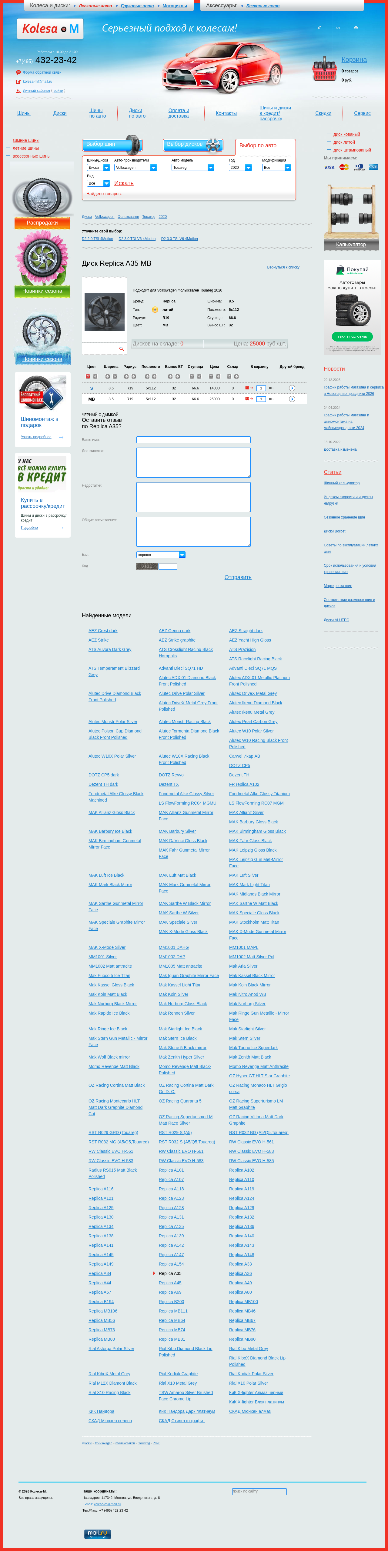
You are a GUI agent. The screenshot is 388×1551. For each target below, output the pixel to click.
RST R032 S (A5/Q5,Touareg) (187, 1141)
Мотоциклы (175, 5)
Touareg (148, 217)
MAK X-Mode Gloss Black (183, 931)
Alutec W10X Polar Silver (112, 756)
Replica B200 (171, 1301)
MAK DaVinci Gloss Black (183, 840)
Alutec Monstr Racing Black (185, 721)
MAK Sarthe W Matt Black (253, 903)
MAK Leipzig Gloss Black (252, 850)
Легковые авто (262, 5)
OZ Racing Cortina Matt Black (117, 1085)
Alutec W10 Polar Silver (251, 731)
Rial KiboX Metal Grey (109, 1373)
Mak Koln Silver (173, 994)
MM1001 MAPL (243, 947)
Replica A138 (101, 1235)
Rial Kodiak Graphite (178, 1373)
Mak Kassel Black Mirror (252, 975)
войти (58, 90)
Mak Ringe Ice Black (108, 1028)
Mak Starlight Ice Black (180, 1028)
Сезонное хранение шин (344, 517)
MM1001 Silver (103, 956)
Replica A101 (171, 1170)
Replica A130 (101, 1217)
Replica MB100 (243, 1301)
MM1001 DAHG (174, 947)
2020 (163, 217)
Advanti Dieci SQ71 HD (181, 668)
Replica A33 (240, 1264)
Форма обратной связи (42, 72)
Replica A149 (101, 1264)
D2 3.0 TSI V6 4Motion (179, 239)
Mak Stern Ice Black (178, 1038)
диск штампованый (352, 150)
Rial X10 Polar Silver (248, 1383)
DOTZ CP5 (239, 765)
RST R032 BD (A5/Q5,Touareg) (259, 1132)
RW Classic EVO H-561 (251, 1141)
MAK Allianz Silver (246, 812)
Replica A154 (171, 1264)
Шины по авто (97, 113)
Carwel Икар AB (244, 756)
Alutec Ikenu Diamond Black (255, 702)
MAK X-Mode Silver (107, 947)
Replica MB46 (242, 1311)
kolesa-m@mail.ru (37, 81)
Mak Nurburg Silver (247, 1003)
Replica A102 (241, 1170)
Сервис (362, 113)
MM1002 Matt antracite (110, 966)
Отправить (238, 577)
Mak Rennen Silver (177, 1013)
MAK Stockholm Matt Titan (254, 922)
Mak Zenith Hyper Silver (181, 1057)
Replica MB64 (172, 1320)
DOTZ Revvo (171, 774)
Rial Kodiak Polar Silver (251, 1373)
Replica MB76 (242, 1329)
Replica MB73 (102, 1329)
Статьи (332, 472)
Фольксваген (128, 217)
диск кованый (346, 134)
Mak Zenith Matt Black (250, 1057)
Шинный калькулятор (342, 483)
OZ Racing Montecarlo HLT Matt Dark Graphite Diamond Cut (115, 1107)
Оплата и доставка (179, 113)
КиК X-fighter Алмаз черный (256, 1392)
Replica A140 (241, 1235)
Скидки (323, 113)
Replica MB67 (242, 1320)
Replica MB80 (102, 1339)
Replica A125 (101, 1207)
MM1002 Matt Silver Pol (251, 956)
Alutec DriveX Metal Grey (253, 693)
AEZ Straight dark (246, 630)
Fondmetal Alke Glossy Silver (186, 793)
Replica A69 (170, 1292)
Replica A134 (101, 1226)
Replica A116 (101, 1188)
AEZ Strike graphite (177, 640)
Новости (334, 369)
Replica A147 (171, 1254)
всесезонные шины (32, 156)
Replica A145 (101, 1254)
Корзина (354, 59)
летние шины (26, 148)
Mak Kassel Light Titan (180, 984)
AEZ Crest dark (103, 630)
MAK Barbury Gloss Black (253, 821)
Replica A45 (170, 1282)
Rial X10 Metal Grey (178, 1383)
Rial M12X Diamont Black (113, 1383)
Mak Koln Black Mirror (250, 984)
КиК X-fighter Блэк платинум (256, 1401)
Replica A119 (241, 1188)
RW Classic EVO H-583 (251, 1151)
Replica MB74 (172, 1329)
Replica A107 (171, 1179)
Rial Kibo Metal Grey (248, 1348)
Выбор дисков (184, 144)
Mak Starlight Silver (247, 1028)
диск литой (344, 142)
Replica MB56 (102, 1320)
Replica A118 (171, 1188)
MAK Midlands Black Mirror (254, 894)
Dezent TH (239, 774)
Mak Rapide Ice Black (109, 1013)
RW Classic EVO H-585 (251, 1160)
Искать (124, 183)
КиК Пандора (101, 1411)
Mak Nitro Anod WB (247, 994)
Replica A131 (171, 1217)
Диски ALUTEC (336, 620)
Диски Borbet (334, 531)
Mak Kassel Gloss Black (111, 984)
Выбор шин (100, 144)
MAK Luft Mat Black (177, 875)
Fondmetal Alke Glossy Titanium (259, 793)
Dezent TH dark (103, 784)
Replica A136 (241, 1226)
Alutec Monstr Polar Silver (113, 721)
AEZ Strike (99, 640)
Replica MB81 (172, 1339)
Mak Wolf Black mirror (109, 1057)
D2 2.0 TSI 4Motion (97, 239)
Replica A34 (100, 1273)
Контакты (226, 113)
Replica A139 (171, 1235)
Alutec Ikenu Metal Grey (251, 712)
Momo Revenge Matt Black (114, 1066)
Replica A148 (241, 1254)
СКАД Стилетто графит (182, 1420)
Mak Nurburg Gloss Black (183, 1003)
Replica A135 (171, 1226)
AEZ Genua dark (174, 630)
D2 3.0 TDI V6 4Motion (137, 239)
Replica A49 (240, 1282)
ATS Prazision (242, 649)
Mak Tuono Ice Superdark (253, 1047)
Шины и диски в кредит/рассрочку (275, 113)
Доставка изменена (340, 449)
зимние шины (26, 140)
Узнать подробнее (36, 437)
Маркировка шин (338, 586)
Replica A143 (241, 1245)
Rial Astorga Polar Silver (111, 1348)
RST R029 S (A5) (175, 1132)
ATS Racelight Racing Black (255, 658)
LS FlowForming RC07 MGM (256, 803)
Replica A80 (240, 1292)
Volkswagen (104, 217)
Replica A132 (241, 1217)
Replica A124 (241, 1198)
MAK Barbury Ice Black (110, 831)
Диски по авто (137, 113)
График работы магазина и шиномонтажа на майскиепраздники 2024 (346, 421)
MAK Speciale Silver (178, 922)
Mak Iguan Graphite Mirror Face (189, 975)
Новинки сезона (42, 291)
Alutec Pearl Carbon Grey (253, 721)
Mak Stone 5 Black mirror (182, 1047)
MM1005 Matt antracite (180, 966)
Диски (60, 113)
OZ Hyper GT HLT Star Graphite (259, 1075)
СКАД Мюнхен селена (110, 1420)
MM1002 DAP (172, 956)
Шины (24, 113)
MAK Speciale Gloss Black (254, 912)
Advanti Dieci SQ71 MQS (253, 668)
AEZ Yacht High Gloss (250, 640)
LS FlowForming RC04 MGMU (187, 803)
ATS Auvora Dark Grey (110, 649)
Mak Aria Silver (243, 966)
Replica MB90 (242, 1339)
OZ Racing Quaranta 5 (180, 1101)
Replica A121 (101, 1198)
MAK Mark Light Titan (249, 884)
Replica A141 (101, 1245)
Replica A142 (171, 1245)
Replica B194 (101, 1301)
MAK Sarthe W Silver (179, 912)
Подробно (29, 527)
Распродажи (42, 223)
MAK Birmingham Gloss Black (257, 831)
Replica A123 (171, 1198)
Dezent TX (169, 784)
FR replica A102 (244, 784)
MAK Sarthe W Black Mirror (185, 903)
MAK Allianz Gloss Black (112, 812)
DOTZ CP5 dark (104, 774)
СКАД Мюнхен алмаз (250, 1411)
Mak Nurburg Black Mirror (113, 1003)
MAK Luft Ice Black (106, 875)
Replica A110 (241, 1179)
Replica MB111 (173, 1311)
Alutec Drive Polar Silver (182, 693)
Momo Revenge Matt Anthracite (259, 1066)
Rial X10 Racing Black (110, 1392)
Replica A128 (171, 1207)
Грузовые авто (137, 5)
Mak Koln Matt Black (108, 994)
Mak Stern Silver (244, 1038)
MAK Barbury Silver (177, 831)
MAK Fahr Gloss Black (250, 840)
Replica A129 (241, 1207)
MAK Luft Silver (243, 875)
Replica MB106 (103, 1311)
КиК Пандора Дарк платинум (187, 1411)
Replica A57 (100, 1292)
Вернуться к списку (283, 267)
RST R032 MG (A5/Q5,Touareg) (119, 1141)
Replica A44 (100, 1282)
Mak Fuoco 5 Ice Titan (109, 975)
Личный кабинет (36, 90)
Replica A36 (240, 1273)
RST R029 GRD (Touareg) (113, 1132)
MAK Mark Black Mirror (110, 884)
